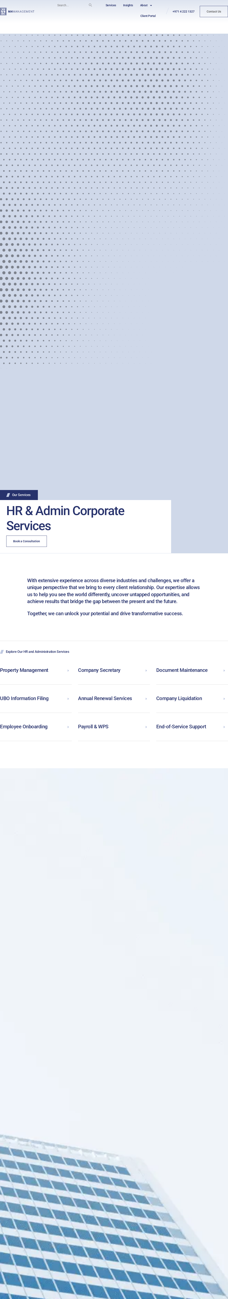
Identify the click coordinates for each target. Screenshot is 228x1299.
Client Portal (148, 16)
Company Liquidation (179, 698)
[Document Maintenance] (224, 670)
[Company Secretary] (146, 670)
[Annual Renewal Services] (146, 698)
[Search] (90, 5)
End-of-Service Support (181, 727)
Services (111, 5)
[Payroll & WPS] (146, 726)
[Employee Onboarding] (68, 726)
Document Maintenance (182, 670)
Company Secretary (99, 670)
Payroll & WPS (93, 727)
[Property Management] (68, 670)
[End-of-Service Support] (224, 726)
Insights (128, 5)
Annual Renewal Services (105, 698)
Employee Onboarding (24, 727)
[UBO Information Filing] (68, 698)
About (146, 5)
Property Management (24, 670)
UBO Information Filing (24, 698)
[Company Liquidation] (224, 698)
